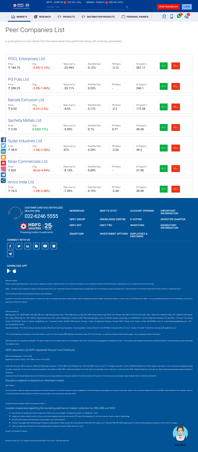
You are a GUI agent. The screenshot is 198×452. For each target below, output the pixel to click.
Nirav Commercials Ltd (27, 161)
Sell (175, 65)
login (187, 6)
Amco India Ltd (21, 182)
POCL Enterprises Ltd (26, 59)
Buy (164, 65)
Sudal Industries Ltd (25, 141)
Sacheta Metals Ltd (24, 120)
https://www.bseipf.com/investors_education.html (22, 397)
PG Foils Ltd (18, 79)
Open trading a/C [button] (168, 6)
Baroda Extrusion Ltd (26, 100)
